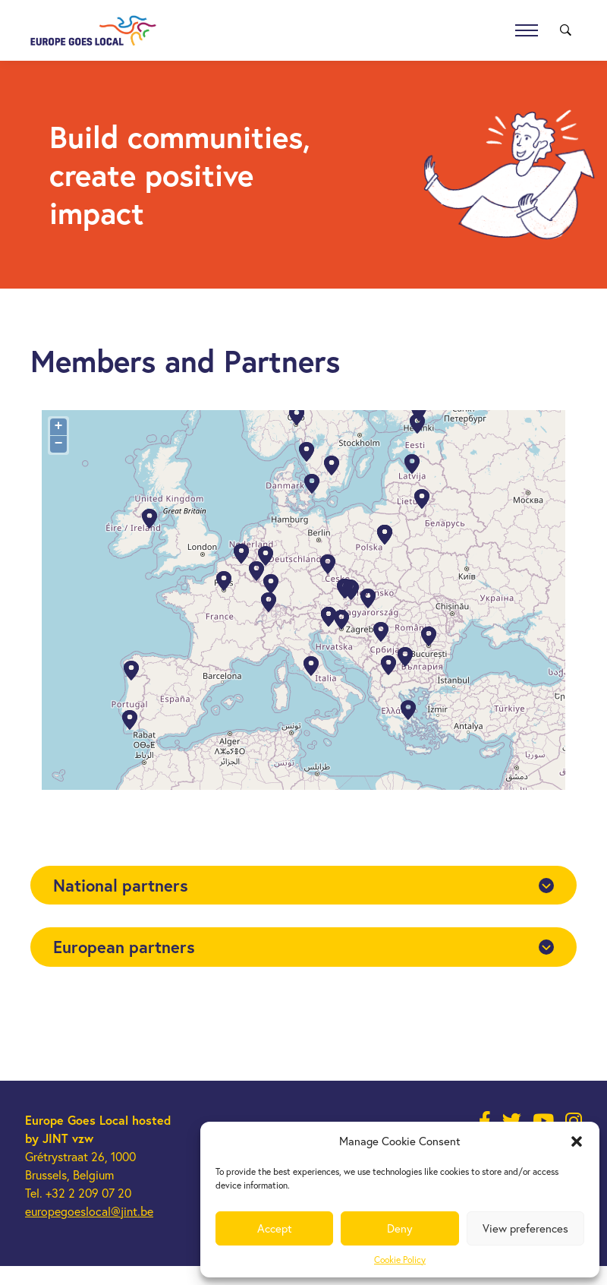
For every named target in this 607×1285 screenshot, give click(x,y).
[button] (576, 1141)
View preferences (525, 1228)
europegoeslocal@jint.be (89, 1211)
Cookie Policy (400, 1259)
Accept (274, 1228)
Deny (400, 1228)
